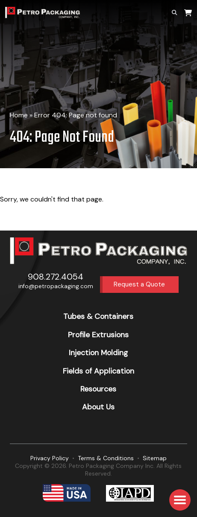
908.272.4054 (55, 277)
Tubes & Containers (98, 316)
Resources (98, 389)
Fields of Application (98, 371)
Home (19, 115)
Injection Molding (98, 352)
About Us (98, 407)
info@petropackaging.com (55, 286)
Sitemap (155, 458)
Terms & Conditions (106, 458)
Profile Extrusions (98, 334)
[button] (180, 500)
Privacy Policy (49, 458)
